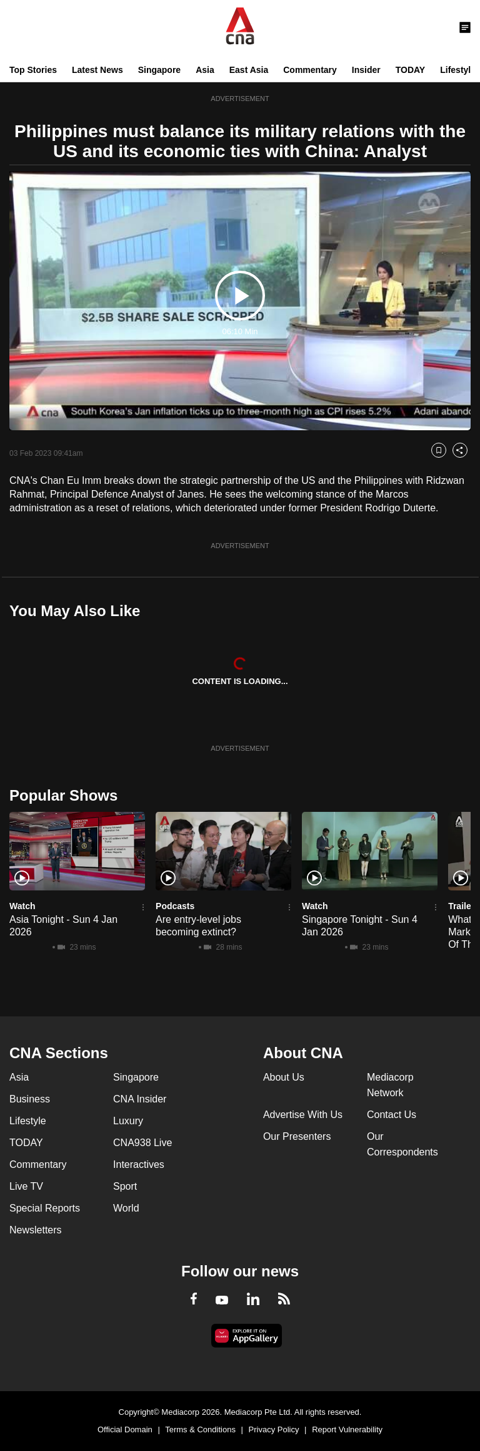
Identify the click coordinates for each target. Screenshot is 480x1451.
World (126, 1208)
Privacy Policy (274, 1429)
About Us (283, 1077)
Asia (205, 70)
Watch (22, 906)
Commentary (310, 70)
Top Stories (33, 70)
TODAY (410, 70)
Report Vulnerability (347, 1429)
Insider (366, 70)
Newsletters (35, 1230)
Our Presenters (297, 1136)
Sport (125, 1186)
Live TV (26, 1186)
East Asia (249, 70)
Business (29, 1099)
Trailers (463, 906)
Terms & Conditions (200, 1429)
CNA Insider (139, 1099)
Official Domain (125, 1429)
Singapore (159, 70)
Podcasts (175, 906)
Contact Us (391, 1114)
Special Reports (44, 1208)
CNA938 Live (142, 1142)
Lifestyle (458, 70)
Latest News (97, 70)
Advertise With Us (302, 1114)
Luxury (128, 1121)
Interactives (138, 1164)
